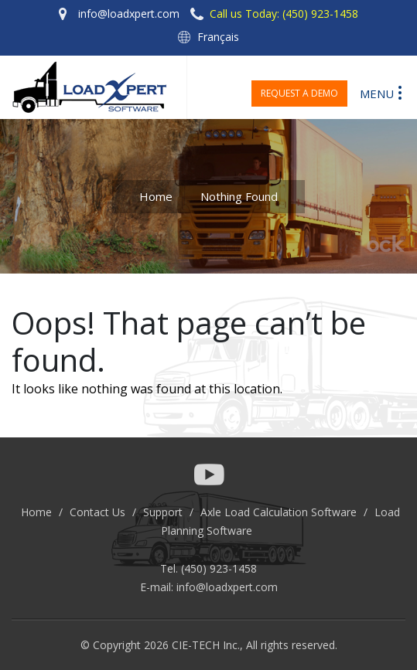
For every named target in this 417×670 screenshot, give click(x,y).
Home (156, 196)
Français (218, 36)
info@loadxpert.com (227, 587)
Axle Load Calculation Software (278, 512)
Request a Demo (299, 93)
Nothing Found (239, 196)
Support (163, 512)
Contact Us (97, 512)
